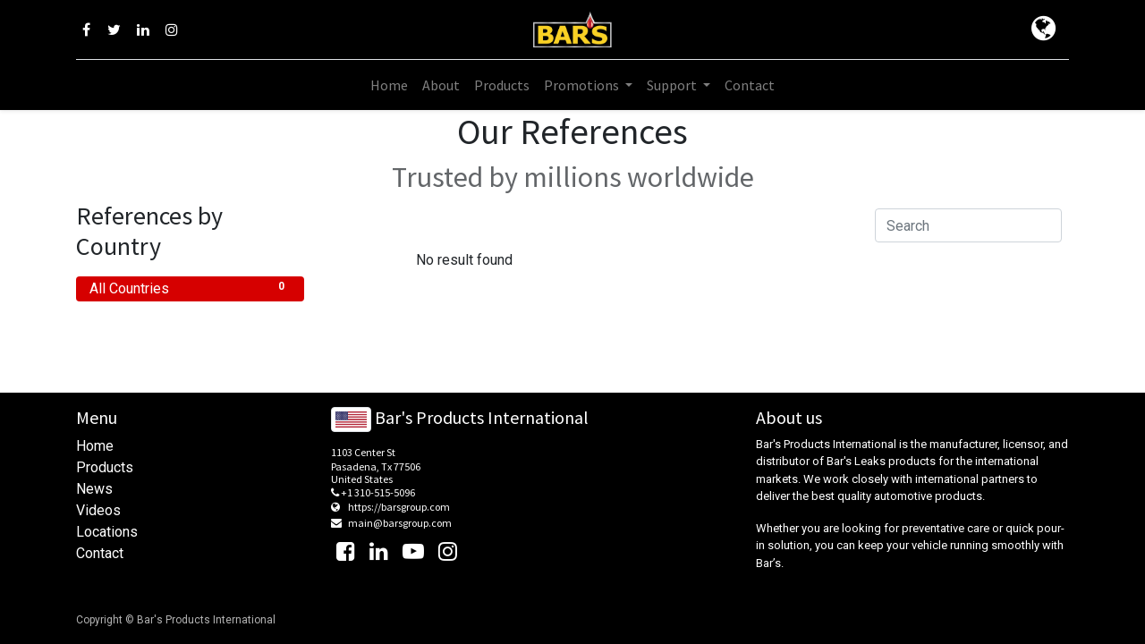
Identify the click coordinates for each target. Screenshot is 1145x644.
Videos (98, 510)
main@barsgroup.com (400, 523)
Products (104, 467)
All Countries (190, 287)
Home (95, 445)
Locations (107, 531)
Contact (99, 553)
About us (789, 417)
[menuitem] (389, 85)
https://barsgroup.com (399, 506)
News (94, 488)
